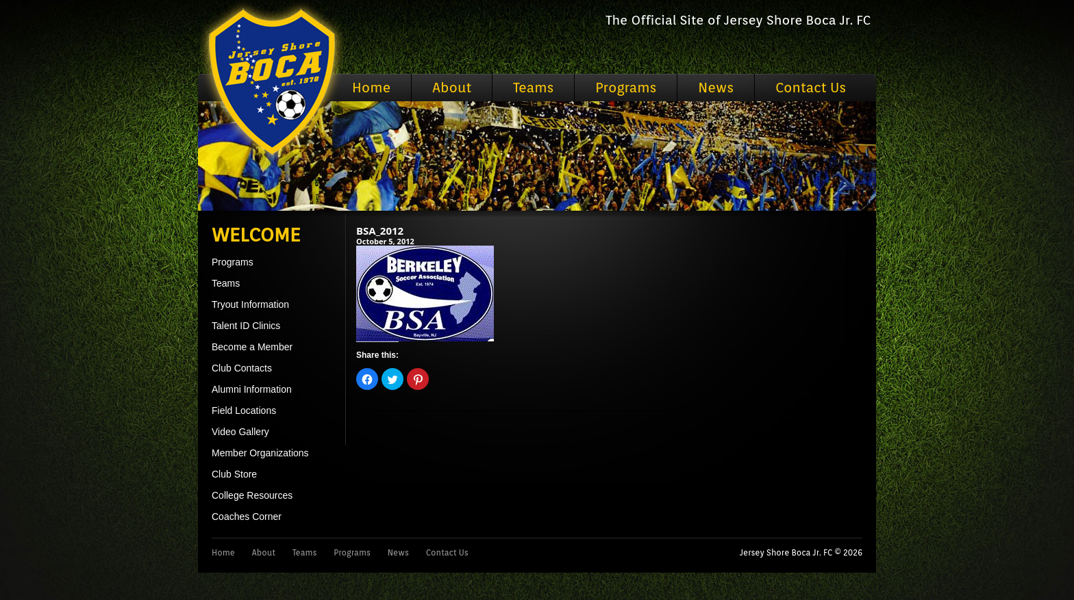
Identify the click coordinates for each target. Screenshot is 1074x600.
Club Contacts (242, 368)
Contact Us (810, 87)
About (451, 87)
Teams (533, 87)
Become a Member (252, 346)
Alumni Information (252, 389)
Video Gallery (240, 431)
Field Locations (244, 410)
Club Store (234, 474)
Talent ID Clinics (246, 325)
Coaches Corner (247, 516)
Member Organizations (260, 452)
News (716, 87)
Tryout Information (250, 304)
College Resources (252, 495)
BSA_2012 (379, 230)
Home (371, 87)
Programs (625, 87)
